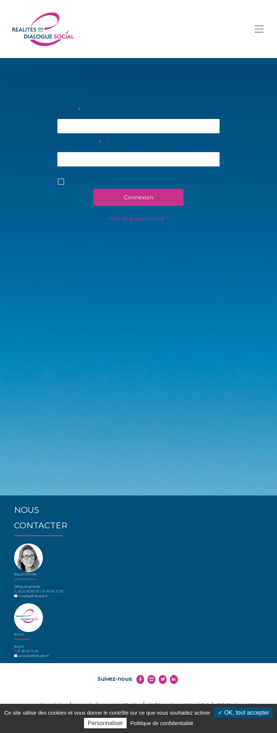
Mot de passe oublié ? (139, 218)
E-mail (68, 110)
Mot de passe (79, 143)
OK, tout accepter (243, 713)
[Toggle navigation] (259, 29)
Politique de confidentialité (161, 723)
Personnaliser (105, 723)
